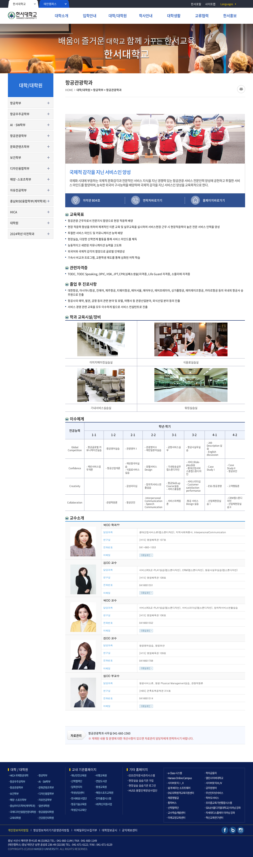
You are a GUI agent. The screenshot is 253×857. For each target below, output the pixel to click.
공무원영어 (211, 788)
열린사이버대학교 (214, 778)
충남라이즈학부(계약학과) (22, 805)
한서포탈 (196, 4)
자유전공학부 (18, 190)
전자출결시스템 (103, 798)
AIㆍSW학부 (17, 125)
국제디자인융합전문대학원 (23, 812)
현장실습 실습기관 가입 (141, 780)
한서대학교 (19, 4)
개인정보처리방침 (18, 830)
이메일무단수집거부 (85, 830)
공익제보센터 (129, 830)
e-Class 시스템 (175, 773)
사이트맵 (210, 4)
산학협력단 (76, 781)
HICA (13, 212)
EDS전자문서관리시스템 (142, 775)
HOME (69, 90)
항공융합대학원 (46, 812)
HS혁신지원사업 (104, 804)
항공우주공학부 (19, 114)
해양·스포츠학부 (20, 179)
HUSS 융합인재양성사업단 (143, 790)
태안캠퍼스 (50, 4)
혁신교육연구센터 (214, 817)
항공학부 (15, 103)
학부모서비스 (212, 798)
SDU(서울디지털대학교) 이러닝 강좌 (223, 807)
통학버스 (172, 802)
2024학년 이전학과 (22, 234)
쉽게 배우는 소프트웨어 (179, 788)
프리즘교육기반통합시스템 (219, 802)
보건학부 (15, 157)
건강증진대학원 (46, 818)
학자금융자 (211, 773)
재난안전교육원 (78, 775)
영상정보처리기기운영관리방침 (51, 830)
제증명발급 (173, 798)
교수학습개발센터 (176, 812)
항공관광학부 (18, 136)
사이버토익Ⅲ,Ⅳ (214, 783)
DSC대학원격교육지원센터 (181, 793)
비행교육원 (101, 775)
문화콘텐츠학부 (19, 146)
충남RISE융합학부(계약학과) (28, 201)
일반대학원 (44, 805)
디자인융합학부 (19, 168)
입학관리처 (76, 787)
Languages (226, 4)
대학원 (14, 223)
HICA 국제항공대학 (19, 775)
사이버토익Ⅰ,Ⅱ (176, 783)
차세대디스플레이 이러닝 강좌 (220, 812)
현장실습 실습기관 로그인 (142, 785)
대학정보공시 (109, 830)
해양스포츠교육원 (104, 792)
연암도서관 (101, 781)
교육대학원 (15, 818)
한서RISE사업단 (79, 798)
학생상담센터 (77, 792)
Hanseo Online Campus (180, 778)
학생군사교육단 (78, 810)
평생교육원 (101, 787)
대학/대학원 (83, 90)
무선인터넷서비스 (214, 793)
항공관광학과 (114, 90)
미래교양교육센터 (176, 817)
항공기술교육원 (78, 804)
